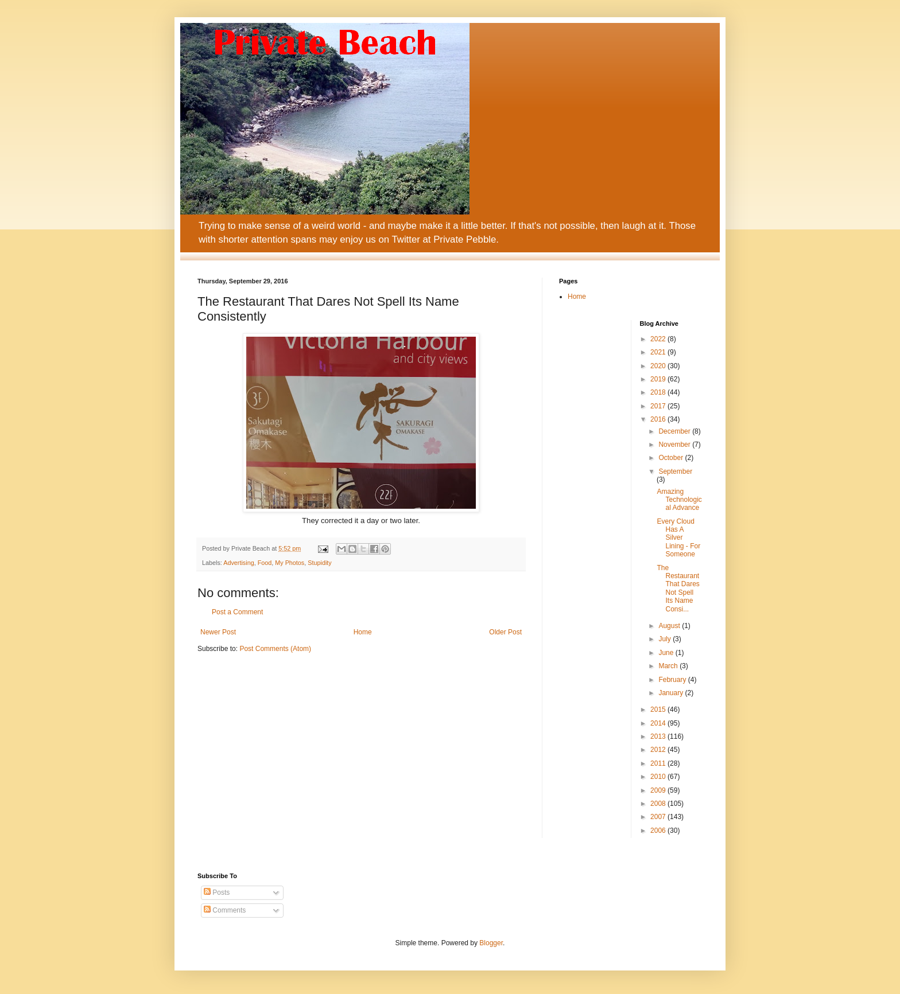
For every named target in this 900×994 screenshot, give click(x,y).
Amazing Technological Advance (679, 500)
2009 (659, 790)
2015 (659, 709)
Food (265, 562)
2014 (659, 723)
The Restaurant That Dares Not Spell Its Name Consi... (678, 588)
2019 (659, 379)
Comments (225, 910)
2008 (659, 804)
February (673, 680)
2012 (659, 750)
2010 (659, 777)
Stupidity (319, 562)
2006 (659, 831)
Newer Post (218, 632)
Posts (217, 892)
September (675, 471)
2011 (659, 763)
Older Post (505, 632)
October (671, 458)
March (669, 666)
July (665, 639)
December (675, 431)
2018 (659, 392)
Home (363, 632)
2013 (659, 736)
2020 (659, 366)
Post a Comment (237, 612)
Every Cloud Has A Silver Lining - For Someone (678, 538)
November (675, 445)
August (670, 626)
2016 (659, 419)
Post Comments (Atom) (275, 649)
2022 (659, 339)
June (666, 653)
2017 (659, 406)
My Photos (289, 562)
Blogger (491, 943)
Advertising (238, 562)
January (671, 693)
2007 (659, 817)
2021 (659, 352)
